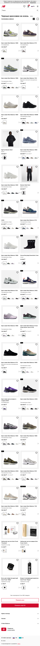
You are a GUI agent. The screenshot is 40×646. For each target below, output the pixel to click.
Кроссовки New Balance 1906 (9, 43)
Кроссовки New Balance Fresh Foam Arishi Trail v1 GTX (29, 326)
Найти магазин (6, 637)
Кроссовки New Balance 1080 (9, 114)
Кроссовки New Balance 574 (28, 43)
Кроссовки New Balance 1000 (9, 185)
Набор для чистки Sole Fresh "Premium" (9, 542)
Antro (18, 643)
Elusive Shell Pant (25, 185)
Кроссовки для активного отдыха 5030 (8, 399)
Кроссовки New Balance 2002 (28, 290)
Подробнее (33, 2)
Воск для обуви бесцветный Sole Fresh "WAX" (9, 579)
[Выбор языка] (33, 6)
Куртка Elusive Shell (6, 150)
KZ (21, 637)
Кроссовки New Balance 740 (28, 78)
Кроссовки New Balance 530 (9, 290)
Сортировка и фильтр (7, 19)
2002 (2, 220)
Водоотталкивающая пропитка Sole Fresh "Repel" (29, 579)
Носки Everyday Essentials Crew (29, 255)
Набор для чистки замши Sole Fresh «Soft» (29, 542)
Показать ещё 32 (20, 605)
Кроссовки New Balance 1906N (29, 114)
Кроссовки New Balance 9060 (9, 506)
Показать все (20, 600)
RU (14, 637)
